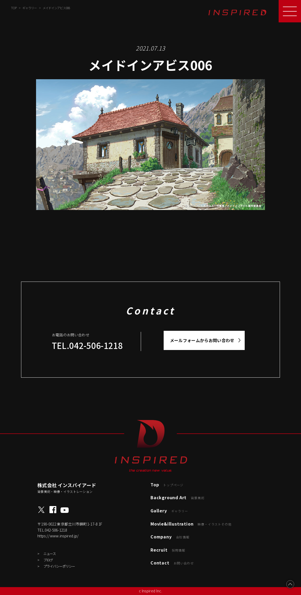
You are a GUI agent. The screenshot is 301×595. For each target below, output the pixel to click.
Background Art (177, 497)
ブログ (48, 559)
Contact (172, 562)
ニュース (49, 553)
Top (166, 484)
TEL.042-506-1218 (87, 345)
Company (169, 536)
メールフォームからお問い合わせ (202, 340)
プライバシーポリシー (59, 566)
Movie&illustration (190, 524)
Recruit (167, 550)
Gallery (169, 510)
